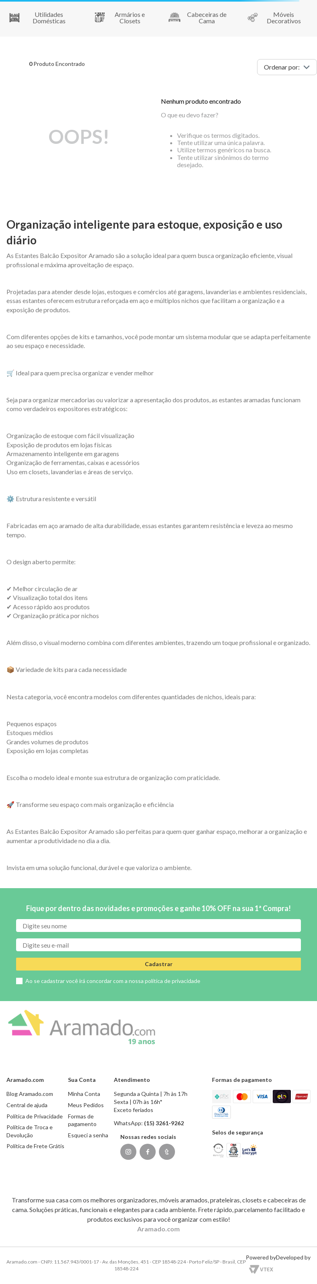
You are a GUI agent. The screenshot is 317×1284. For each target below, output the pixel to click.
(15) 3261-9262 (164, 1123)
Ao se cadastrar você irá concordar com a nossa (112, 980)
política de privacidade (172, 980)
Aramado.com (158, 1229)
